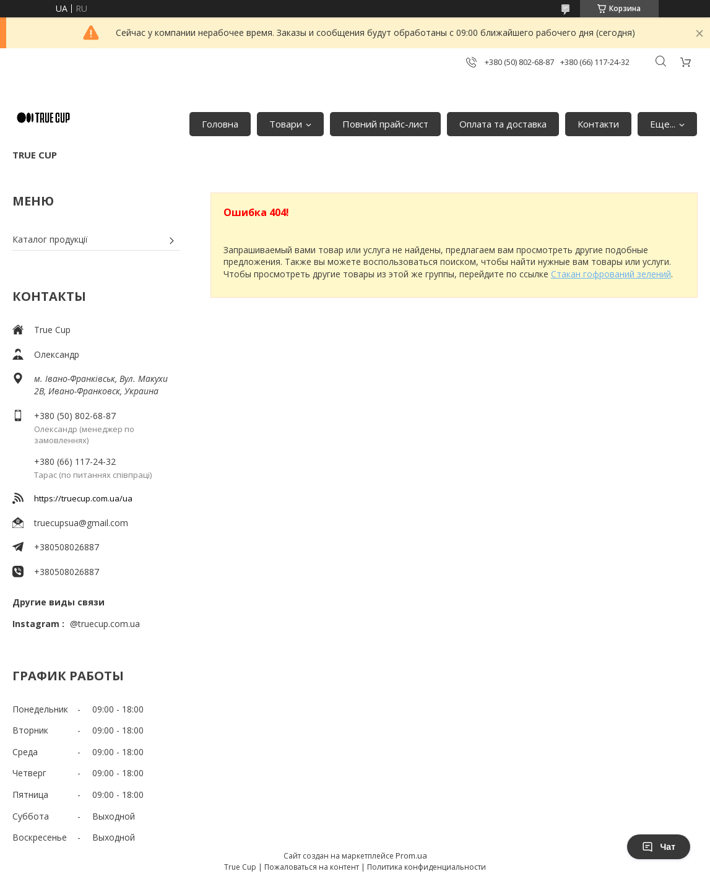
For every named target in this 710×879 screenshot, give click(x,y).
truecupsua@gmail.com (81, 523)
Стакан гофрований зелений (611, 274)
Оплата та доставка (503, 124)
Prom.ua (411, 855)
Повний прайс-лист (385, 124)
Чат (658, 846)
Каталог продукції (50, 239)
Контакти (598, 124)
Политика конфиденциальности (426, 867)
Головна (220, 124)
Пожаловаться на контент (311, 867)
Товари (285, 124)
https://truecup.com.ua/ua (83, 498)
